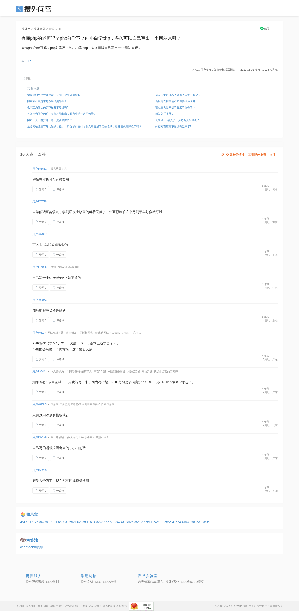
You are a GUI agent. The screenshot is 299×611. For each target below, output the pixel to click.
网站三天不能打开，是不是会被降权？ (49, 120)
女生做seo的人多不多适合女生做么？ (177, 120)
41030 (186, 522)
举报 (26, 78)
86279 (44, 522)
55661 (148, 522)
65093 (63, 522)
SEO (34, 9)
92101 (53, 522)
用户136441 (39, 371)
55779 (110, 522)
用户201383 (39, 404)
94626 (129, 522)
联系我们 (31, 605)
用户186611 (39, 168)
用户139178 (39, 437)
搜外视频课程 (35, 581)
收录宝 (32, 514)
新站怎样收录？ (164, 113)
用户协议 (43, 605)
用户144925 (39, 267)
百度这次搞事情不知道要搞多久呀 (175, 101)
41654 (177, 522)
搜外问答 (39, 29)
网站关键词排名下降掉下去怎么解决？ (178, 94)
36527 (72, 522)
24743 (120, 522)
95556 (167, 522)
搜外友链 (87, 581)
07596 (205, 522)
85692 (139, 522)
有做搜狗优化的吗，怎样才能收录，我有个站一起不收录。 (61, 113)
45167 (25, 522)
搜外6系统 (172, 581)
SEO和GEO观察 (192, 581)
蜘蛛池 (32, 540)
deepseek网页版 (31, 547)
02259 (82, 522)
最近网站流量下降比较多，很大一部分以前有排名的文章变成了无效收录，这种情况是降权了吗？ (84, 126)
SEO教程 (109, 581)
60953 (196, 522)
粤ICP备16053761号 (115, 605)
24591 (158, 522)
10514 (91, 522)
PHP (27, 61)
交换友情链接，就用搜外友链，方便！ (249, 154)
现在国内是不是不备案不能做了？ (175, 107)
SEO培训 (52, 581)
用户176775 (39, 201)
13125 (34, 522)
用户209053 (39, 299)
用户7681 (38, 332)
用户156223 (39, 470)
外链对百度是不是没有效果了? (173, 126)
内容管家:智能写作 (151, 581)
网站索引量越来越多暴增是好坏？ (47, 101)
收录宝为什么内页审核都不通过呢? (48, 107)
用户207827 (39, 234)
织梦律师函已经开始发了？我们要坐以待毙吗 (53, 94)
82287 (101, 522)
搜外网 (26, 29)
